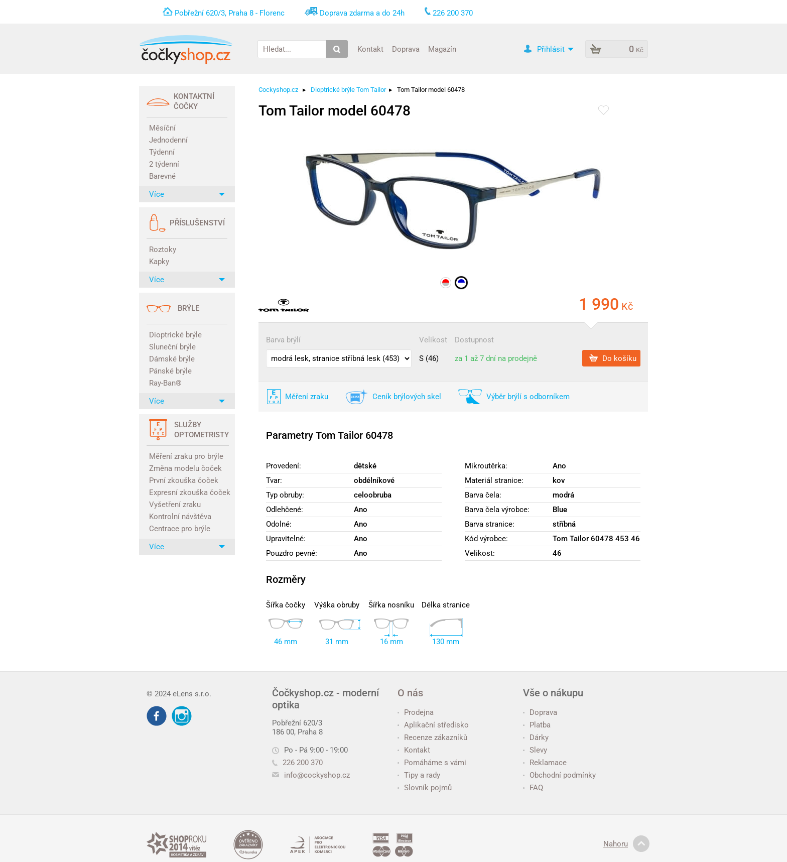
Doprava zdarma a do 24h (362, 13)
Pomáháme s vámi (432, 762)
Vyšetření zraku (175, 504)
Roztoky (162, 249)
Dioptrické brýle (175, 334)
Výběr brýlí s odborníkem (528, 396)
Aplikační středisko (433, 724)
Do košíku (612, 357)
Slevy (535, 750)
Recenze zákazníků (432, 737)
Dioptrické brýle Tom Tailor (348, 89)
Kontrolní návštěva (180, 516)
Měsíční (162, 128)
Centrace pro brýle (179, 528)
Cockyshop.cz (278, 89)
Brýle (188, 308)
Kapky (159, 261)
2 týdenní (164, 164)
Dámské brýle (172, 358)
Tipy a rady (419, 775)
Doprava (406, 48)
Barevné (162, 176)
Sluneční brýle (172, 346)
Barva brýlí (283, 339)
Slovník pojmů (425, 787)
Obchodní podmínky (559, 775)
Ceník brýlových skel (406, 396)
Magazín (442, 48)
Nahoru (626, 843)
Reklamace (545, 762)
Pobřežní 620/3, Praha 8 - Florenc (230, 13)
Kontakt (370, 48)
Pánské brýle (170, 371)
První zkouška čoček (183, 480)
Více (187, 194)
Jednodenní (168, 140)
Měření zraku (306, 396)
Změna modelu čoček (185, 468)
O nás (410, 693)
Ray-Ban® (165, 383)
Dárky (536, 737)
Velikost (433, 339)
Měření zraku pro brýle (186, 456)
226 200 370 (297, 762)
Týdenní (162, 152)
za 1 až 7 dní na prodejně (496, 358)
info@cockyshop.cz (317, 775)
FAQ (533, 787)
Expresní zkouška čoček (188, 492)
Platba (537, 724)
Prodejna (416, 712)
